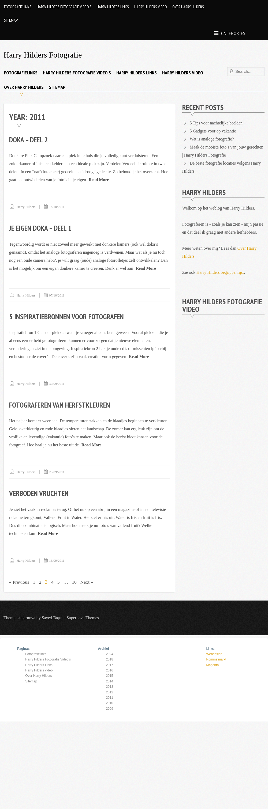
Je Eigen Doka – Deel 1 (41, 228)
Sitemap (11, 20)
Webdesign (214, 653)
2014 (109, 680)
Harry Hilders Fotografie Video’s (64, 6)
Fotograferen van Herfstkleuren (61, 404)
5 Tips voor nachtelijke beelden (217, 122)
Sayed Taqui (52, 617)
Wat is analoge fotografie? (212, 138)
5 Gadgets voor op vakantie (213, 130)
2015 (109, 675)
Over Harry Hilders (188, 6)
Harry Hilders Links (113, 6)
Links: (210, 648)
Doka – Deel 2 (29, 139)
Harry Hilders (26, 206)
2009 (109, 708)
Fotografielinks (17, 6)
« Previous (19, 581)
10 (75, 581)
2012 (109, 691)
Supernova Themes (83, 617)
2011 (109, 697)
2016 (109, 670)
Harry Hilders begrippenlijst (220, 272)
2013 (109, 686)
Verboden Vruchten (39, 492)
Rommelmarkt (216, 659)
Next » (88, 581)
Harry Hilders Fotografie (43, 54)
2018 (109, 659)
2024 (109, 653)
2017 (109, 664)
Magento (212, 664)
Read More (99, 179)
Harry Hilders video (150, 6)
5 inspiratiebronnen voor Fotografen (68, 316)
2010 (109, 702)
